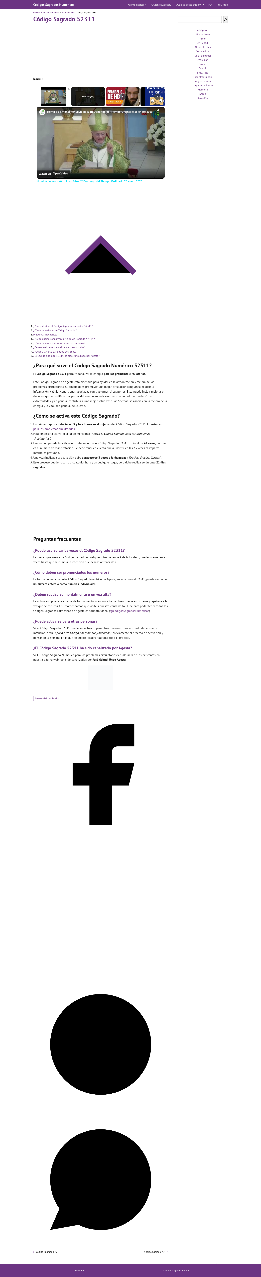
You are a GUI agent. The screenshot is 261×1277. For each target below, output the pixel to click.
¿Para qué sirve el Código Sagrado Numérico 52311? (63, 326)
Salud (202, 93)
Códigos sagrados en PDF (176, 1270)
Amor (203, 38)
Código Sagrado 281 (154, 1251)
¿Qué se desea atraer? (188, 4)
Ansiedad (202, 42)
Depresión (202, 59)
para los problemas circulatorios (54, 429)
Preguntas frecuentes (45, 334)
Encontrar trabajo (203, 77)
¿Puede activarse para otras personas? (54, 351)
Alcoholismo (203, 34)
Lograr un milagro (203, 85)
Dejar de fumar (202, 55)
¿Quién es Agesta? (161, 4)
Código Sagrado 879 (46, 1251)
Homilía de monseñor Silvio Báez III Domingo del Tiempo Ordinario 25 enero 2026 (100, 112)
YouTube (223, 4)
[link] (42, 112)
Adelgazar (202, 30)
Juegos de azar (202, 81)
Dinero (202, 64)
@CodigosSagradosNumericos (129, 611)
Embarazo (202, 72)
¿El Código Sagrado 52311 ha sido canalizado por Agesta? (66, 355)
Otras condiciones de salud (47, 698)
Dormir (203, 68)
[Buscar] (225, 19)
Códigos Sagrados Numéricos (53, 4)
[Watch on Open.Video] (53, 173)
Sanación (202, 98)
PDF (210, 4)
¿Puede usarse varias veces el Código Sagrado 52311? (64, 338)
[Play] (122, 96)
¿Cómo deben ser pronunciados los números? (59, 343)
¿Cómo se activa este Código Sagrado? (55, 330)
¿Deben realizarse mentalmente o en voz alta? (59, 347)
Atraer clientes (203, 47)
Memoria (203, 89)
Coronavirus (202, 51)
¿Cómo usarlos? (137, 4)
